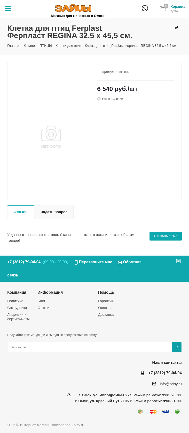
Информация (50, 292)
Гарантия (106, 301)
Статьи (43, 308)
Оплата (104, 308)
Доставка (106, 314)
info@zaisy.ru (171, 384)
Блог (41, 301)
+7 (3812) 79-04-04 (153, 11)
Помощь (106, 292)
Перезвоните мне (95, 262)
